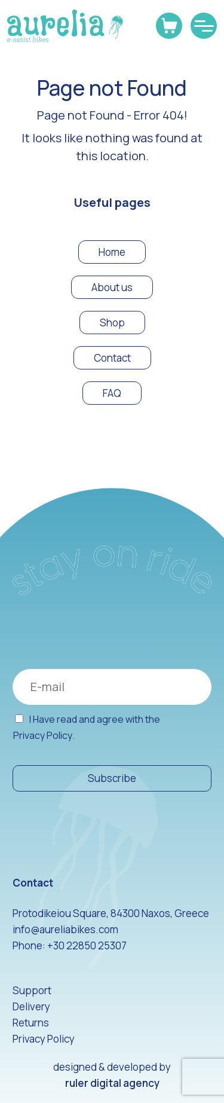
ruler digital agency (112, 1083)
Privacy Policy (42, 735)
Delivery (31, 1006)
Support (32, 990)
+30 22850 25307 (87, 945)
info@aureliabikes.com (65, 929)
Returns (31, 1022)
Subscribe (112, 778)
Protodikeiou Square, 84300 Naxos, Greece (111, 913)
